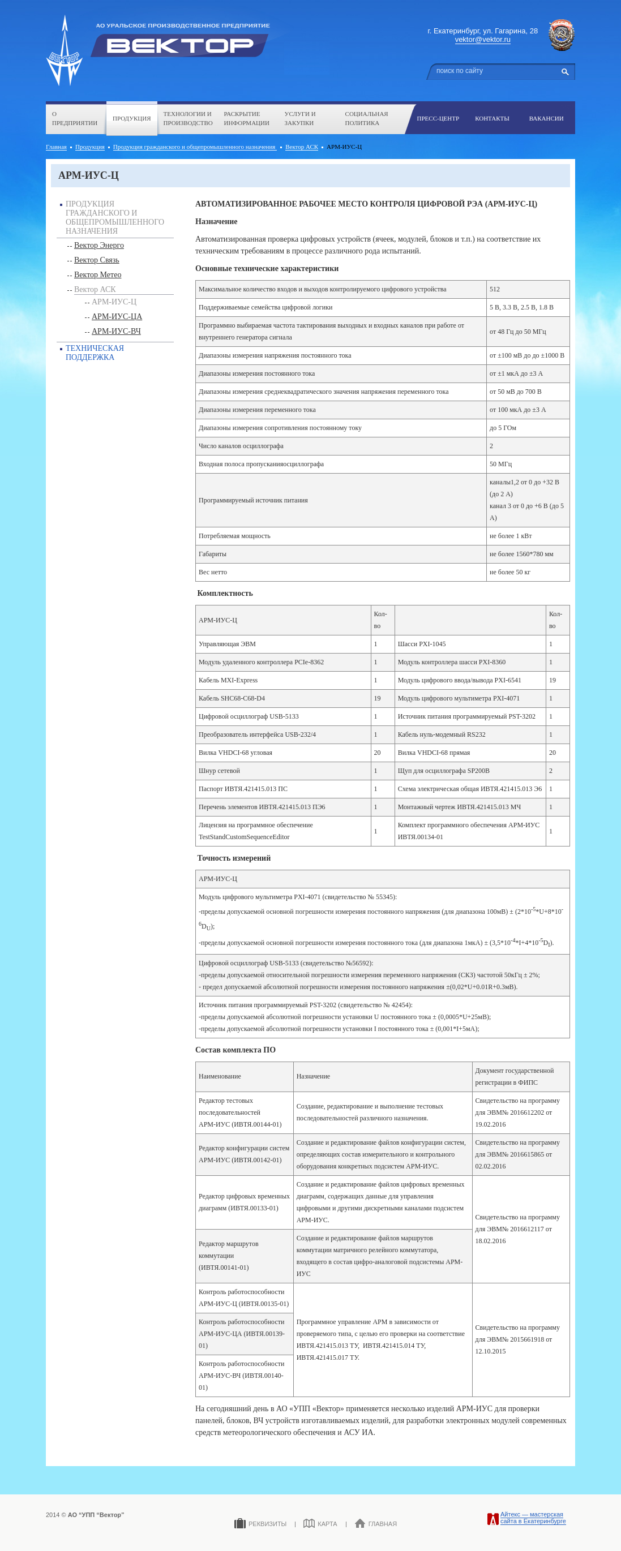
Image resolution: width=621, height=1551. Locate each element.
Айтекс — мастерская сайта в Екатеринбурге (533, 1517)
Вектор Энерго (99, 245)
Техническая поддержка (95, 353)
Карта (320, 1523)
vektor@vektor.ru (483, 39)
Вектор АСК (301, 146)
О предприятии (74, 118)
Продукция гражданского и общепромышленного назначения (195, 146)
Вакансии (546, 118)
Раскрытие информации (246, 118)
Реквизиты (260, 1523)
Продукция (132, 118)
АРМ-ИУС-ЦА (117, 316)
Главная (56, 146)
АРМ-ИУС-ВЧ (116, 331)
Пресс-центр (438, 118)
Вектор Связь (96, 260)
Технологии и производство (188, 118)
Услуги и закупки (300, 118)
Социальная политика (366, 118)
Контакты (492, 118)
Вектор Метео (97, 274)
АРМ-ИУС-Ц (114, 302)
